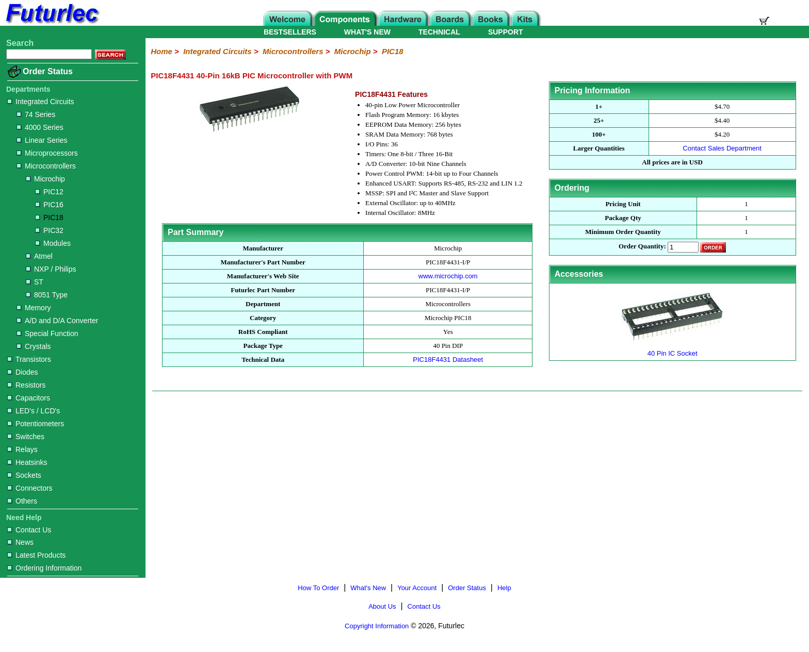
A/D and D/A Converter (57, 320)
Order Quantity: (642, 246)
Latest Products (36, 555)
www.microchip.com (448, 276)
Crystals (34, 346)
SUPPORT (505, 32)
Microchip (45, 179)
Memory (34, 308)
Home (161, 51)
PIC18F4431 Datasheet (448, 359)
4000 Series (40, 127)
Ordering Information (44, 568)
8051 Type (47, 295)
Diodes (22, 372)
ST (34, 282)
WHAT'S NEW (367, 32)
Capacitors (28, 398)
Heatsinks (27, 462)
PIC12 (49, 192)
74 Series (36, 114)
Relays (22, 449)
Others (22, 501)
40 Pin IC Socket (672, 349)
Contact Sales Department (722, 148)
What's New (368, 588)
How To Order (318, 588)
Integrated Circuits (40, 101)
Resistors (26, 385)
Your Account (416, 588)
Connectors (30, 488)
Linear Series (42, 140)
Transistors (29, 359)
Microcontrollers (46, 166)
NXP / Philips (51, 269)
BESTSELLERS (290, 32)
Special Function (47, 333)
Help (504, 588)
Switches (25, 436)
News (20, 542)
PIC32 (49, 230)
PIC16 (49, 204)
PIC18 (49, 217)
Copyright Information (377, 626)
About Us (382, 606)
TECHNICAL (439, 32)
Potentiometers (35, 424)
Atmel (39, 256)
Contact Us (29, 530)
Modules (53, 243)
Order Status (48, 71)
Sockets (24, 475)
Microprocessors (47, 153)
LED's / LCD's (33, 411)
